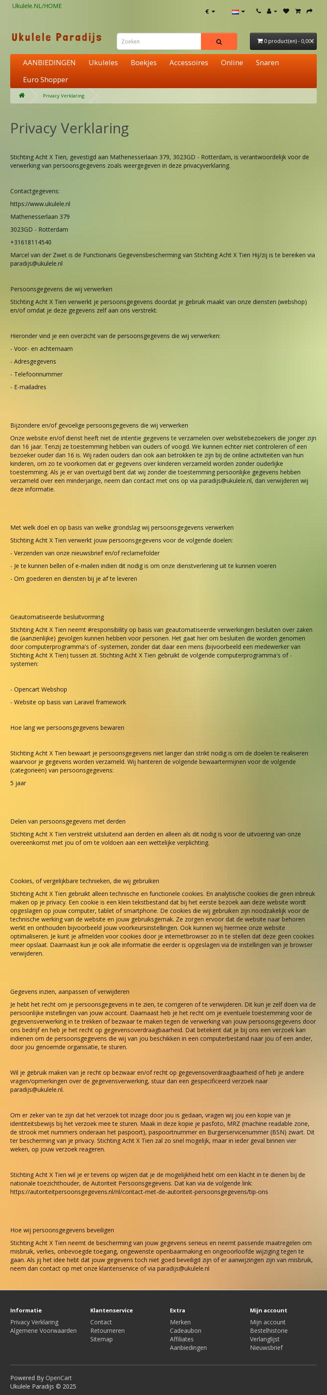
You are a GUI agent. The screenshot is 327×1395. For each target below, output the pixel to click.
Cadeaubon (185, 1330)
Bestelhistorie (269, 1330)
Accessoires (188, 62)
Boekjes (144, 62)
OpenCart (59, 1378)
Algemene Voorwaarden (43, 1330)
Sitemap (101, 1339)
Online (232, 62)
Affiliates (182, 1339)
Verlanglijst (265, 1339)
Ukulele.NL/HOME (37, 6)
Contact (101, 1322)
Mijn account (268, 1322)
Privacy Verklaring (63, 95)
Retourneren (107, 1330)
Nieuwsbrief (266, 1347)
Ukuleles (103, 62)
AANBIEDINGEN (49, 62)
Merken (180, 1322)
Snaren (267, 62)
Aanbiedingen (188, 1347)
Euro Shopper (45, 79)
